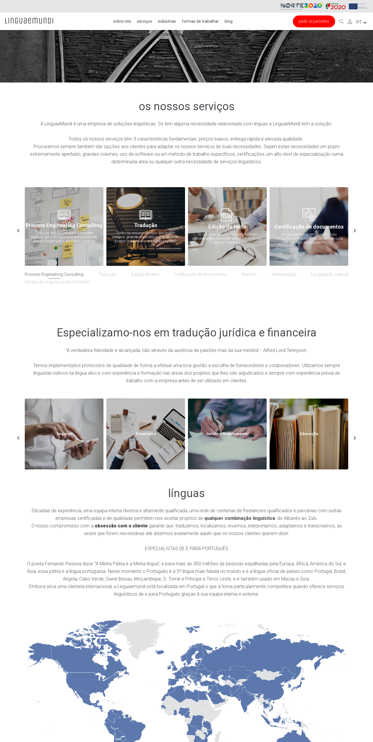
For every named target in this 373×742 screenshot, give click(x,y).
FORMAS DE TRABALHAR (200, 21)
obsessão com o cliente (121, 526)
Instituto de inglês (133, 34)
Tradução (107, 274)
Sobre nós (122, 21)
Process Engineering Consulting (54, 274)
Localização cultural (329, 274)
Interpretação (284, 274)
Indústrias (167, 21)
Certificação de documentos (201, 274)
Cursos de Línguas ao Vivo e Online (57, 282)
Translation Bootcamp (175, 34)
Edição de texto (145, 274)
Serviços (144, 21)
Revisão (249, 274)
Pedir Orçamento (314, 21)
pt (361, 22)
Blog (229, 21)
